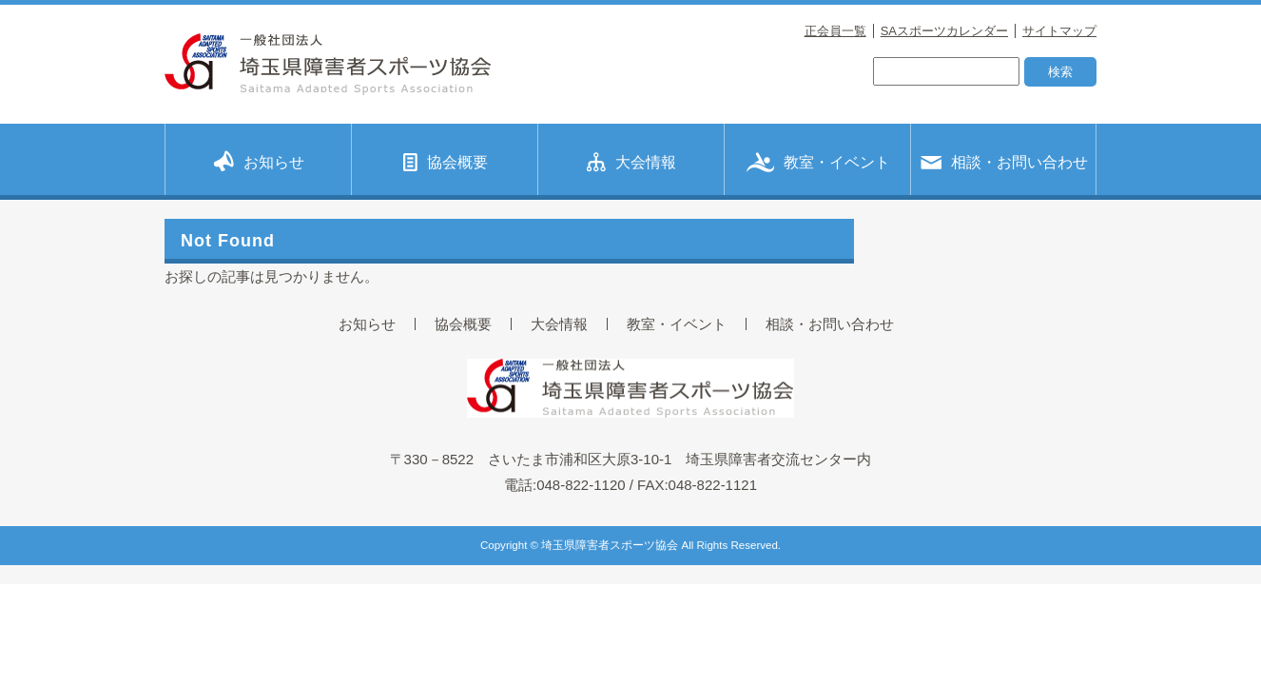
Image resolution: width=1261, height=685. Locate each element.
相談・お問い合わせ (1004, 160)
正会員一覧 (835, 31)
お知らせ (259, 160)
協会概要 (445, 160)
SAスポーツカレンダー (944, 31)
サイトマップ (1059, 31)
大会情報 (631, 161)
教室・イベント (818, 160)
